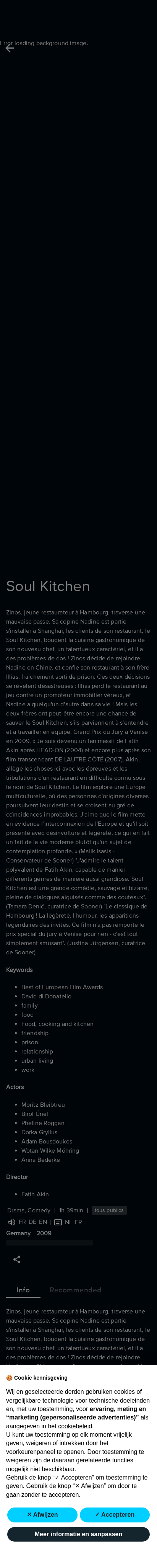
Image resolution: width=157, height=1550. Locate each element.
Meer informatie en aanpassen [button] (78, 1534)
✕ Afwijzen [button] (42, 1514)
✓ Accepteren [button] (114, 1514)
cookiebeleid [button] (75, 1426)
